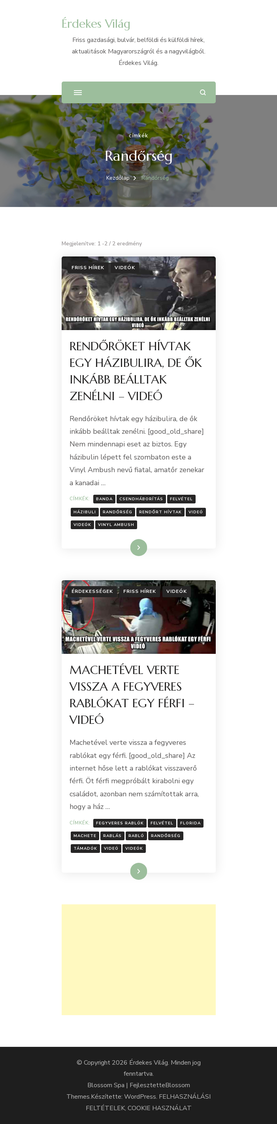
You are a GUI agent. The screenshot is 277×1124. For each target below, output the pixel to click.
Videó (195, 512)
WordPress (140, 1096)
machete (84, 836)
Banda (104, 499)
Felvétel (181, 499)
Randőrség (117, 512)
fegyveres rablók (120, 823)
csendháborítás (141, 499)
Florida (190, 823)
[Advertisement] (139, 959)
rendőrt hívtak (160, 512)
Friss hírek (88, 267)
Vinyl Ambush (116, 525)
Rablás (112, 836)
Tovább (129, 547)
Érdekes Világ (96, 23)
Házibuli (84, 512)
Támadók (85, 848)
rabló (136, 836)
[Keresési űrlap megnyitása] (203, 92)
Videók (125, 267)
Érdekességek (92, 591)
